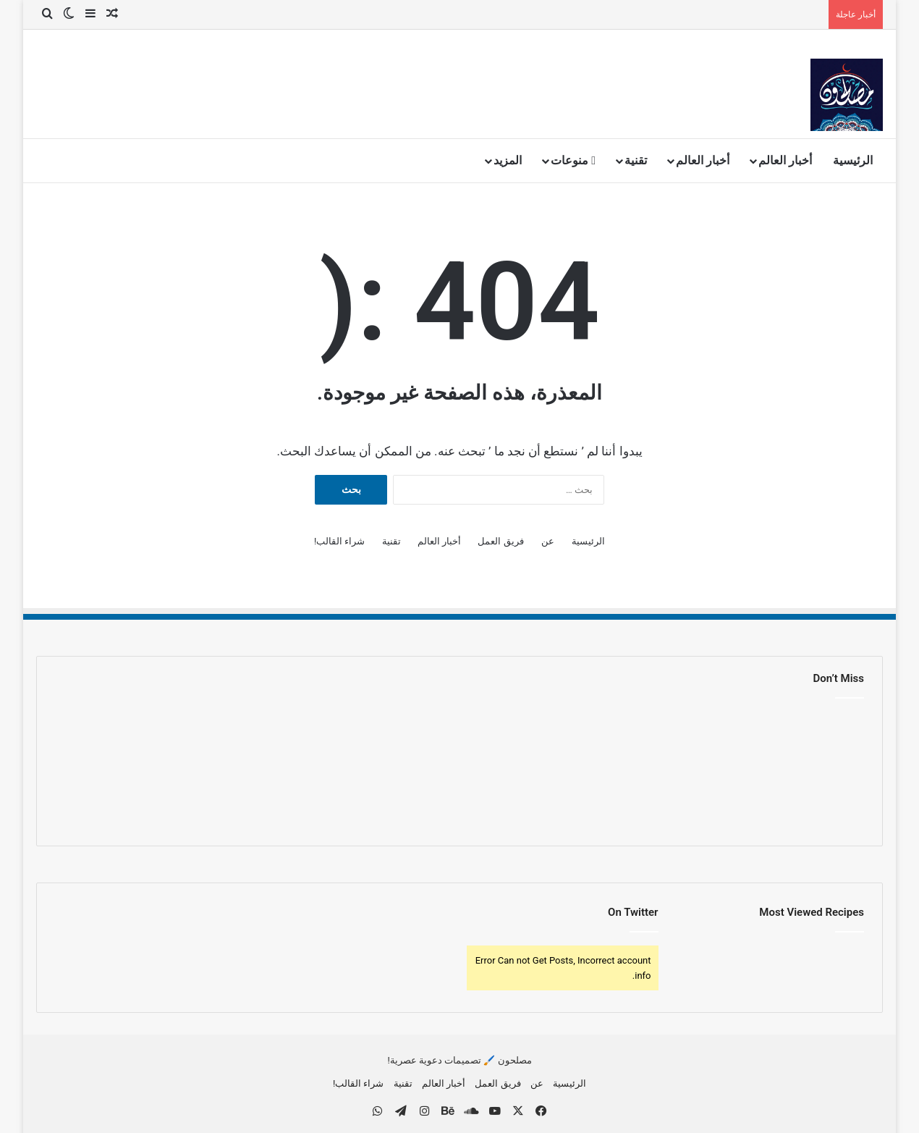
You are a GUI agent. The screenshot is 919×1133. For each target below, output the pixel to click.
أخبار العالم (785, 160)
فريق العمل (500, 541)
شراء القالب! (339, 541)
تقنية (635, 160)
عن (547, 541)
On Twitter (633, 912)
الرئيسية (853, 160)
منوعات (573, 160)
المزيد (508, 160)
